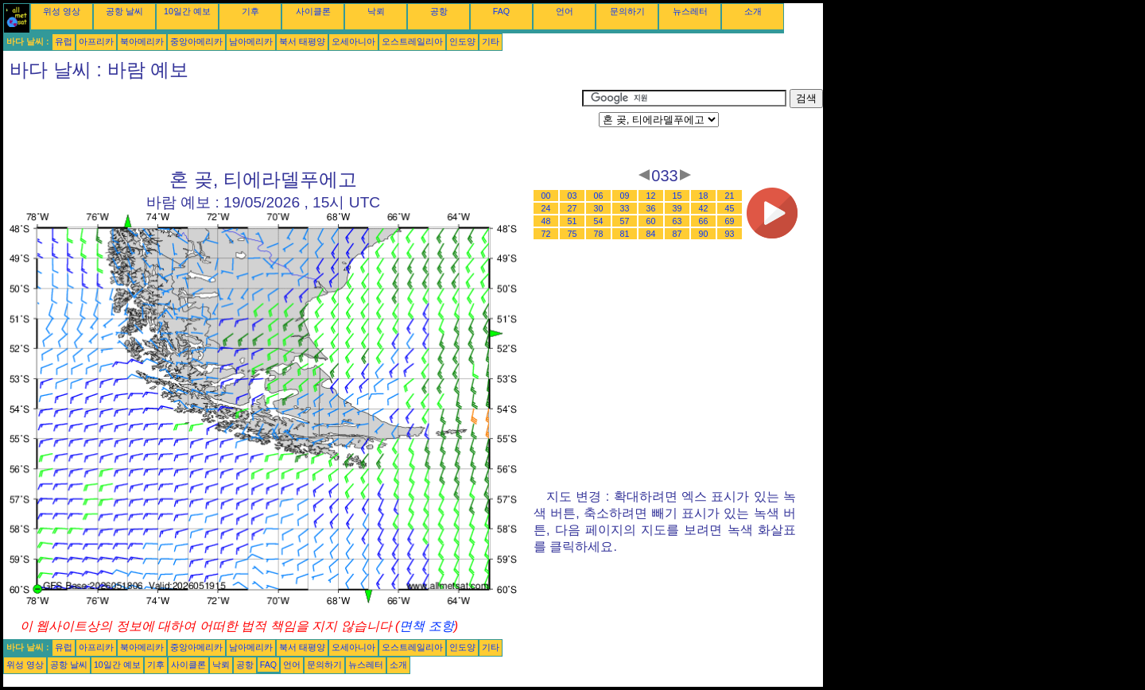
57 (625, 221)
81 (625, 233)
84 (651, 233)
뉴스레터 (690, 11)
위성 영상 (61, 11)
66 (703, 221)
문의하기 (627, 11)
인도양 (462, 41)
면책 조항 (426, 626)
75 (572, 233)
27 (572, 208)
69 (730, 221)
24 (546, 208)
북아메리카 (142, 41)
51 (572, 221)
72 (546, 233)
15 (677, 195)
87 (677, 233)
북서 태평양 (302, 41)
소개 (753, 11)
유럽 (63, 41)
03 (572, 195)
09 (625, 195)
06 (599, 195)
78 (599, 233)
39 (677, 208)
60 (651, 221)
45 (730, 208)
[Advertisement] (292, 125)
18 (703, 195)
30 (599, 208)
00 (546, 195)
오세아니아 (353, 41)
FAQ (501, 11)
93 (730, 233)
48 (546, 221)
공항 (439, 11)
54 (599, 221)
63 (677, 221)
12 (651, 195)
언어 (564, 11)
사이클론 (313, 11)
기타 (490, 41)
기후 (250, 11)
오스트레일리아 (412, 41)
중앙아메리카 (196, 41)
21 (730, 195)
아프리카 (96, 41)
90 (703, 233)
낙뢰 (376, 11)
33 (625, 208)
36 (651, 208)
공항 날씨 (124, 11)
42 (703, 208)
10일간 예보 (187, 11)
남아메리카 (251, 41)
